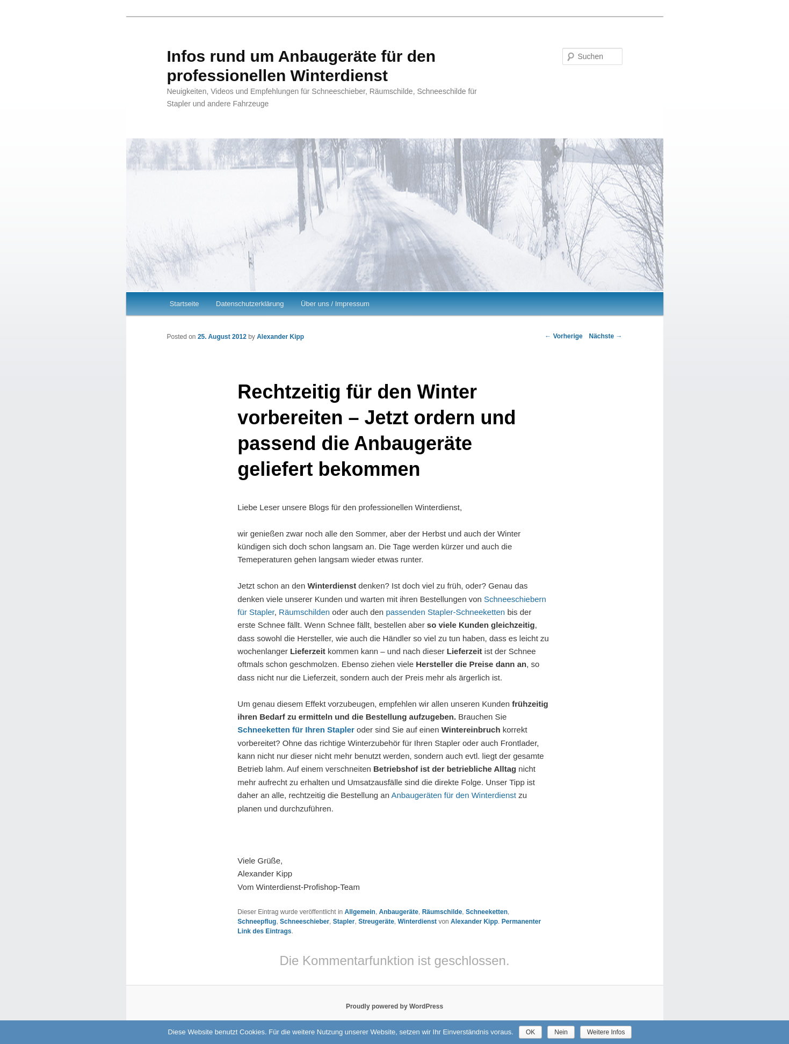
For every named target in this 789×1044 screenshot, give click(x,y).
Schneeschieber (304, 921)
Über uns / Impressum (335, 304)
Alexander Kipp (280, 336)
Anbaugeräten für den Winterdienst (453, 795)
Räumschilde (442, 912)
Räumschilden (305, 612)
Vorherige (563, 336)
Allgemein (360, 912)
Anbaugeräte (398, 912)
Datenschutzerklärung (250, 304)
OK (530, 1032)
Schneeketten (487, 912)
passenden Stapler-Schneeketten (446, 612)
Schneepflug (256, 921)
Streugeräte (376, 921)
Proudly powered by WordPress (394, 1006)
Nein (561, 1032)
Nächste (605, 336)
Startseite (184, 304)
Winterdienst (417, 921)
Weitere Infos (606, 1032)
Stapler (344, 921)
